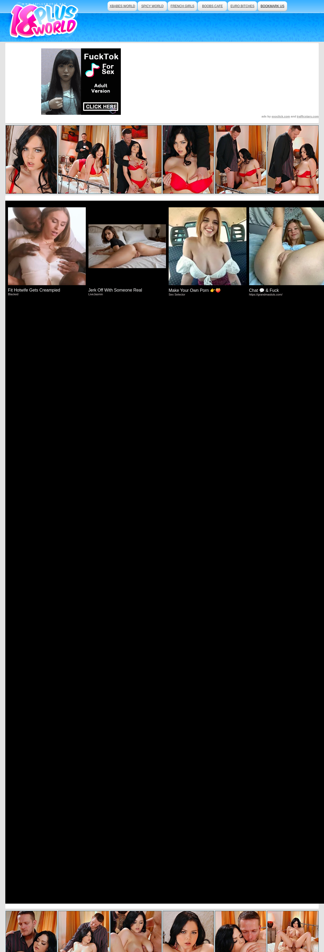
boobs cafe (212, 6)
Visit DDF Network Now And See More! (162, 527)
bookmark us (272, 6)
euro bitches (242, 6)
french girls (182, 6)
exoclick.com (281, 116)
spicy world (152, 6)
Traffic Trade (126, 933)
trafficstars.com (308, 116)
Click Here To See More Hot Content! (162, 397)
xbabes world (122, 6)
